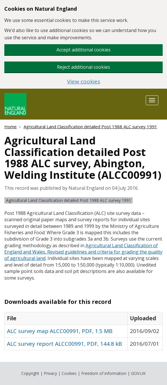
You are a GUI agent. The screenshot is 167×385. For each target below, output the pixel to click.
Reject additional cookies (83, 67)
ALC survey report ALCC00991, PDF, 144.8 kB (64, 343)
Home (10, 126)
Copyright (30, 373)
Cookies (69, 373)
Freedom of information (103, 373)
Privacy (50, 373)
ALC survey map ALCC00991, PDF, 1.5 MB (60, 331)
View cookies (83, 81)
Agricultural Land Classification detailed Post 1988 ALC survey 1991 (90, 126)
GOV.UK (138, 373)
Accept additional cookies (83, 50)
